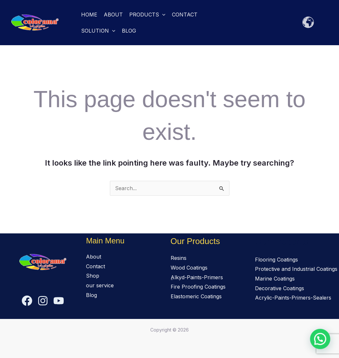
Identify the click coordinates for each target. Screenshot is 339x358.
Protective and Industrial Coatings (296, 269)
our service (100, 285)
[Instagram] (43, 300)
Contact (184, 14)
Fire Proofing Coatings (198, 286)
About (113, 14)
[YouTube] (58, 300)
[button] (162, 14)
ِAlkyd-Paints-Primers (197, 277)
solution (98, 31)
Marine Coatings (275, 278)
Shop (92, 275)
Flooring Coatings (276, 259)
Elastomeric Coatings (196, 296)
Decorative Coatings (279, 288)
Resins (178, 258)
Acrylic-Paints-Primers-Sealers (293, 297)
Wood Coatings (189, 267)
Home (89, 14)
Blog (129, 30)
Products (147, 14)
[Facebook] (27, 300)
